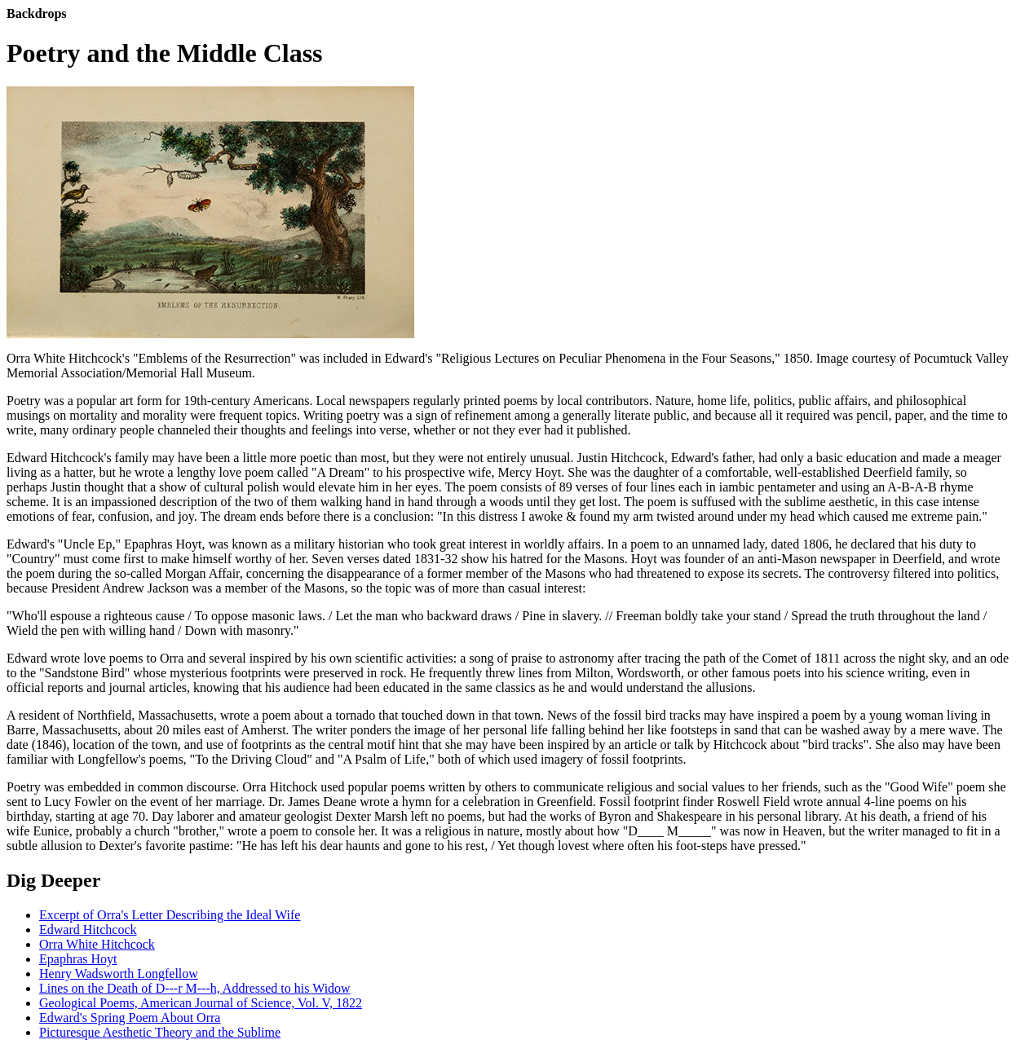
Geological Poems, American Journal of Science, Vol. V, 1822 (200, 1003)
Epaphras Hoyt (78, 959)
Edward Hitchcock (88, 929)
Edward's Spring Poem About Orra (129, 1017)
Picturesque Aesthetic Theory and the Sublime (160, 1032)
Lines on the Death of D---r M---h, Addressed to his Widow (195, 988)
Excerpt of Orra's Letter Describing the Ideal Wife (169, 915)
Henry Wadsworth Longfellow (118, 973)
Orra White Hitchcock (97, 944)
